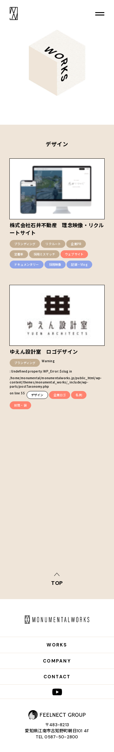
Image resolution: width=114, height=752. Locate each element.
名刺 (79, 395)
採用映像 (55, 264)
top (57, 582)
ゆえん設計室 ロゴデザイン (44, 351)
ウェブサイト (74, 254)
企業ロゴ (60, 395)
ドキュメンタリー (26, 264)
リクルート (53, 243)
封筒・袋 (20, 405)
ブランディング (24, 243)
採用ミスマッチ (44, 254)
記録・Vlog (79, 264)
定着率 (19, 254)
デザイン (37, 395)
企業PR (76, 243)
